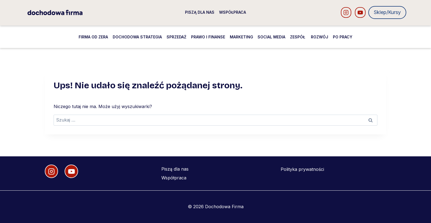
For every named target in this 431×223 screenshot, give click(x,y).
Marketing (241, 37)
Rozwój (319, 37)
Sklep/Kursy (387, 12)
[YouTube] (360, 12)
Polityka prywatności (302, 169)
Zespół (298, 37)
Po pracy (342, 37)
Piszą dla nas (199, 12)
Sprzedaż (176, 37)
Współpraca (232, 12)
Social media (271, 37)
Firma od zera (93, 37)
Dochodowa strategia (137, 37)
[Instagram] (346, 12)
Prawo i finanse (208, 37)
